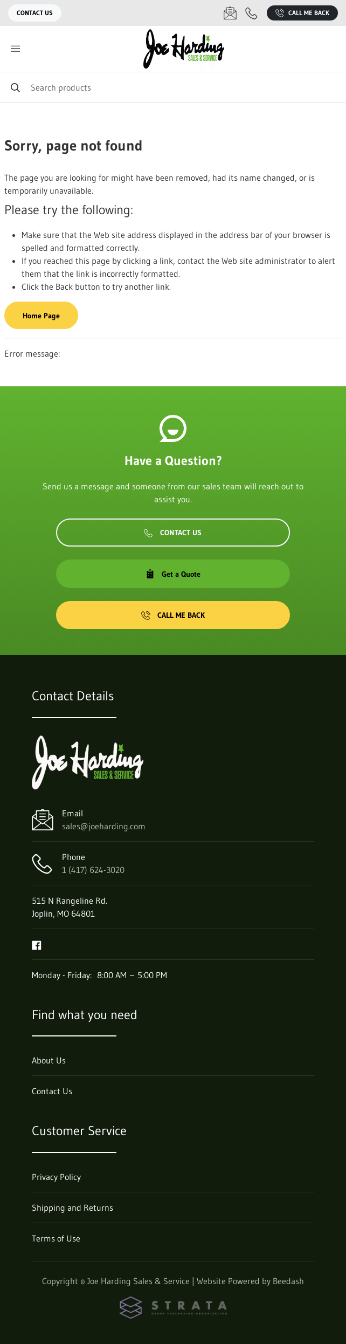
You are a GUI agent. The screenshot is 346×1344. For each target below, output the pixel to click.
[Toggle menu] (15, 48)
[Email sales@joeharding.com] (230, 12)
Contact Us (35, 13)
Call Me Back (302, 13)
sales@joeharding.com (104, 826)
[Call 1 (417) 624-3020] (251, 12)
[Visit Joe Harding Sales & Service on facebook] (36, 944)
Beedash (288, 1280)
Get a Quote (173, 574)
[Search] (173, 87)
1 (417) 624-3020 (93, 869)
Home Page (41, 315)
